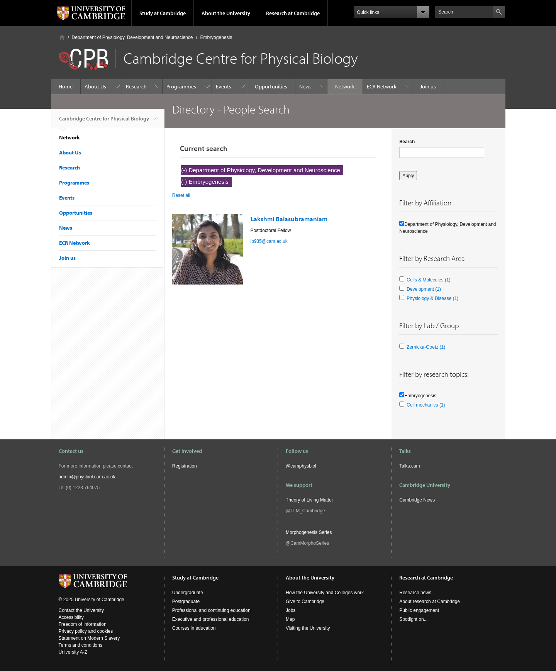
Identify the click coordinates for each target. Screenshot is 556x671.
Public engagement (419, 610)
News (305, 86)
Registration (184, 466)
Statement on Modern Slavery (89, 638)
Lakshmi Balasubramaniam (289, 219)
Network (345, 86)
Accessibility (71, 617)
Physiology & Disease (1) (432, 298)
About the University (226, 13)
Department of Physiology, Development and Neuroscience (132, 37)
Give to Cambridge (305, 601)
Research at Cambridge (293, 13)
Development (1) (424, 289)
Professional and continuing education (211, 610)
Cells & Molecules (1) (428, 280)
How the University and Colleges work (325, 592)
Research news (415, 592)
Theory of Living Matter (309, 500)
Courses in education (194, 628)
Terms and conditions (80, 645)
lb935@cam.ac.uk (269, 241)
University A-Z (73, 652)
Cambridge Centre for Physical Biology (104, 121)
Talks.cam (409, 466)
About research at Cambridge (429, 601)
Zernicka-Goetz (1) (426, 347)
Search (407, 141)
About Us (95, 86)
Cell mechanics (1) (426, 405)
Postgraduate (186, 601)
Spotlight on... (413, 619)
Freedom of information (83, 624)
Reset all (181, 195)
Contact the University (81, 610)
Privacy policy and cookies (86, 631)
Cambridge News (417, 500)
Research (136, 86)
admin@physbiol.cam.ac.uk (87, 477)
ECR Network (382, 86)
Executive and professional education (210, 619)
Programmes (181, 86)
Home (62, 37)
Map (290, 619)
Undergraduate (187, 592)
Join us (428, 86)
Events (223, 86)
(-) (184, 170)
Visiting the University (308, 628)
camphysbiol (303, 466)
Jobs (290, 610)
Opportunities (271, 86)
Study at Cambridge (162, 13)
